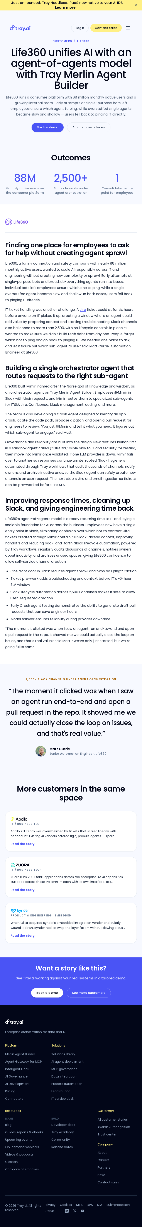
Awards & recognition (114, 1127)
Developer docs (63, 1125)
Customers (62, 41)
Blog (8, 1125)
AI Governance (16, 1076)
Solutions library (63, 1054)
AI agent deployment (67, 1061)
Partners (104, 1167)
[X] (74, 1211)
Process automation (66, 1084)
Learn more (67, 7)
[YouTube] (82, 1211)
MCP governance (64, 1069)
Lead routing (60, 1091)
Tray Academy (62, 1132)
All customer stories (89, 127)
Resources (13, 1111)
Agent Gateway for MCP (23, 1061)
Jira (83, 309)
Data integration (63, 1076)
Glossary (11, 1162)
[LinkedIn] (67, 1211)
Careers (104, 1160)
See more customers (88, 993)
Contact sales (106, 20)
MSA (79, 1205)
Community (60, 1139)
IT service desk (62, 1098)
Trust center (107, 1134)
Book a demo (47, 127)
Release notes (62, 1147)
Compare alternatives (22, 1169)
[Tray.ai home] (20, 20)
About (102, 1153)
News (101, 1175)
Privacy (50, 1205)
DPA (90, 1205)
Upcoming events (18, 1139)
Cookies (66, 1205)
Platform (12, 1045)
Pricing (10, 1091)
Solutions (58, 1045)
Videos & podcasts (19, 1154)
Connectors (14, 1098)
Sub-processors (118, 1205)
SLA (99, 1205)
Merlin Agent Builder (20, 1054)
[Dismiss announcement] (136, 5)
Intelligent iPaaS (17, 1069)
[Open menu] (127, 20)
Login (80, 20)
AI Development (17, 1084)
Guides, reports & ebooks (24, 1132)
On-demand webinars (22, 1147)
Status (49, 1211)
